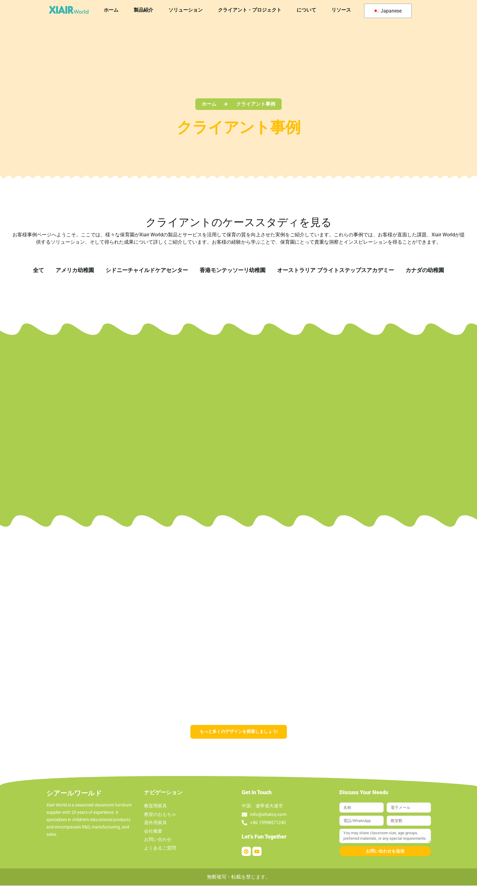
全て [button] (38, 270)
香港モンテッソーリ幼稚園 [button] (233, 270)
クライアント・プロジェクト (249, 10)
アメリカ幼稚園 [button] (75, 270)
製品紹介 (143, 10)
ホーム (111, 10)
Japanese (387, 11)
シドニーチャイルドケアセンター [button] (147, 270)
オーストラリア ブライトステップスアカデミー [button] (335, 270)
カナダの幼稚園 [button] (425, 270)
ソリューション (185, 10)
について (306, 10)
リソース (341, 10)
